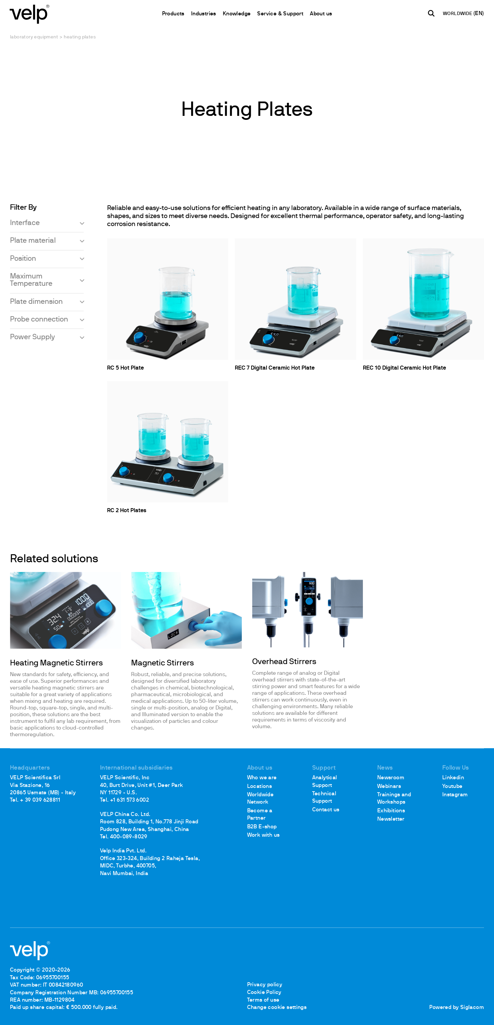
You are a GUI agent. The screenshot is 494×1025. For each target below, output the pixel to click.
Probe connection (39, 320)
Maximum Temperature (31, 280)
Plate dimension (36, 302)
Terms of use (263, 1000)
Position (23, 259)
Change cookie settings (277, 1007)
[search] (431, 13)
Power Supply (32, 338)
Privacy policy (265, 985)
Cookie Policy (264, 993)
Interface (25, 223)
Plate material (33, 241)
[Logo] (30, 13)
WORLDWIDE (458, 14)
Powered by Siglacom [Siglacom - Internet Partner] (456, 1007)
